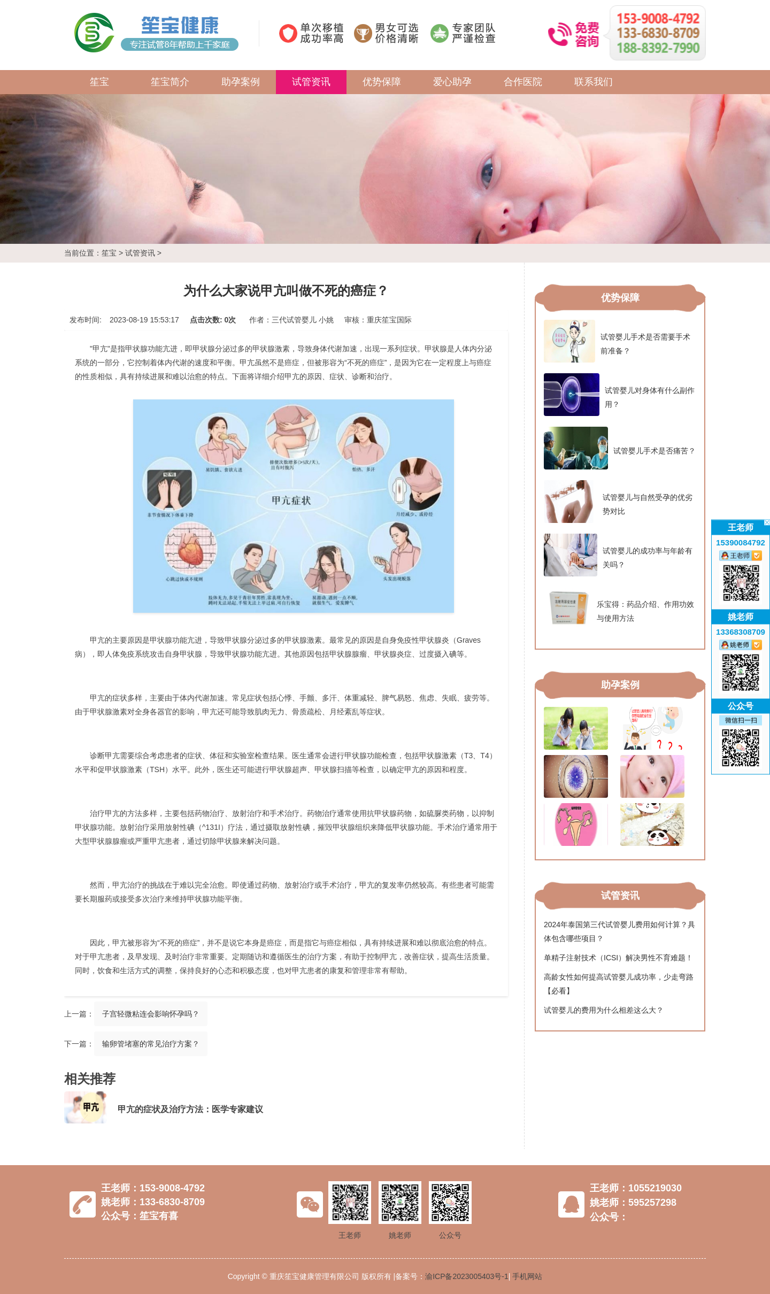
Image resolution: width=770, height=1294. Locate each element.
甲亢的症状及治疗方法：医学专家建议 (190, 1109)
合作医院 (523, 81)
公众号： (609, 1217)
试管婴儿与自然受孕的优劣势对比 (618, 501)
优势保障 (382, 81)
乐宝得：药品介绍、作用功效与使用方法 (619, 608)
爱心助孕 (452, 81)
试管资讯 (311, 81)
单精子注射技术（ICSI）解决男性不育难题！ (618, 957)
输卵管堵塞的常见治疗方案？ (150, 1043)
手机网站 (527, 1276)
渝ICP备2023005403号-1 (467, 1276)
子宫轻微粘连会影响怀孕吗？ (150, 1014)
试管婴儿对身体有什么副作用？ (619, 394)
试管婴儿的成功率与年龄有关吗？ (618, 555)
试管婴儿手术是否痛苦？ (620, 448)
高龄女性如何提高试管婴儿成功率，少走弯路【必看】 (619, 984)
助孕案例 (240, 81)
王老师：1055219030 (636, 1188)
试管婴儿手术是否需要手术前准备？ (617, 341)
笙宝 (99, 81)
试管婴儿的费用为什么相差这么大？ (604, 1010)
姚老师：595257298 (633, 1202)
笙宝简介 (170, 81)
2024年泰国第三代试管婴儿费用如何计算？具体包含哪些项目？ (619, 931)
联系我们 (593, 81)
